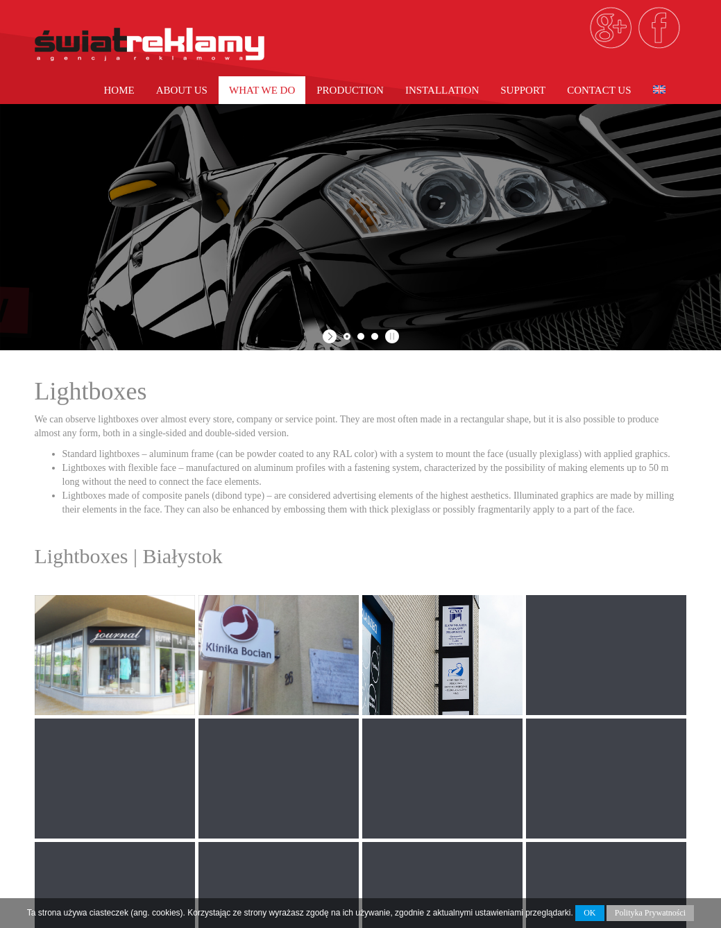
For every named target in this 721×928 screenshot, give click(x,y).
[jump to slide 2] (361, 336)
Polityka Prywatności (650, 913)
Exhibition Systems (429, 848)
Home (118, 90)
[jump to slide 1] (347, 336)
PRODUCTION (350, 90)
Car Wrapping (414, 793)
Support (522, 90)
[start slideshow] (331, 336)
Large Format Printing (439, 779)
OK (589, 913)
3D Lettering (412, 835)
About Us (181, 90)
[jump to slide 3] (375, 336)
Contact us (599, 90)
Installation (442, 90)
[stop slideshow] (390, 336)
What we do (262, 90)
